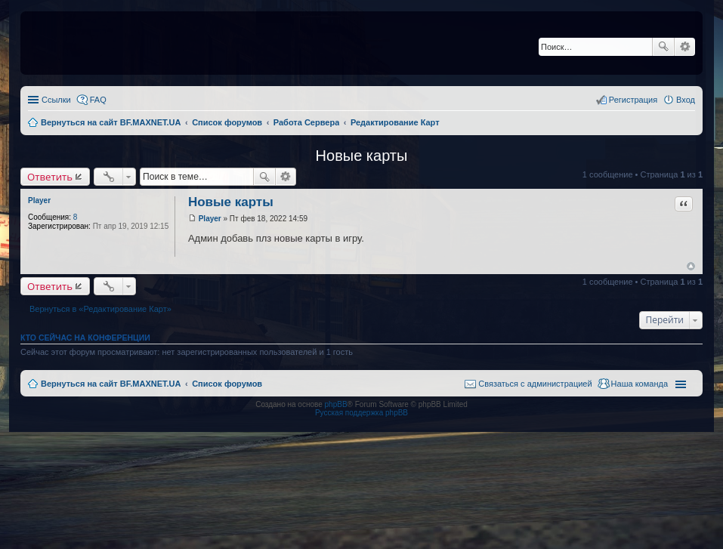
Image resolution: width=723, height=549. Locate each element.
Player (39, 200)
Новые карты (362, 155)
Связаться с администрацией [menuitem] (535, 383)
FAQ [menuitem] (98, 99)
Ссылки (56, 99)
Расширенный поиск (685, 47)
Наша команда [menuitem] (639, 383)
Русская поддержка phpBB (361, 413)
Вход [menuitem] (685, 99)
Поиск (663, 47)
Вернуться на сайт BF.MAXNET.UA (111, 383)
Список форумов (227, 383)
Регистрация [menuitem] (633, 99)
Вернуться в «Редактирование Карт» (100, 308)
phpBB (336, 404)
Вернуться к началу (691, 266)
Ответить (50, 177)
